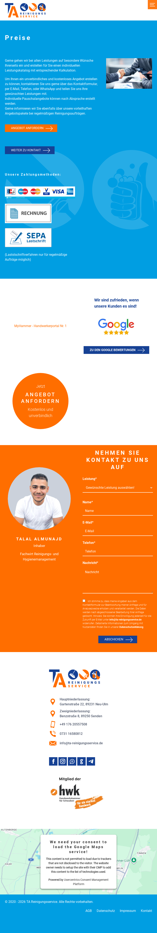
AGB (88, 911)
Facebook (53, 761)
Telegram (91, 761)
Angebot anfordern (27, 128)
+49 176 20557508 (68, 724)
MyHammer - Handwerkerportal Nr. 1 (40, 326)
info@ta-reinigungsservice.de (125, 619)
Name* (88, 502)
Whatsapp (72, 761)
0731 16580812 (66, 734)
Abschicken (113, 639)
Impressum (128, 911)
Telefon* (89, 543)
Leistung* (90, 479)
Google (81, 761)
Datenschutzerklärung (131, 627)
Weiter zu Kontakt (26, 150)
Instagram (62, 761)
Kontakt (146, 911)
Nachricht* (90, 563)
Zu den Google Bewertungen (113, 350)
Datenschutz (106, 911)
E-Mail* (88, 522)
